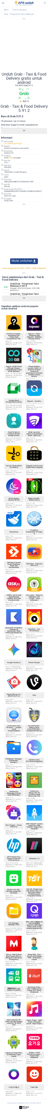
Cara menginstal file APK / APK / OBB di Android (24, 268)
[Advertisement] (24, 46)
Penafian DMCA (35, 1103)
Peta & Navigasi (19, 10)
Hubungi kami (12, 1103)
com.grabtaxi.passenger (13, 143)
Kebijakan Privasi (23, 1103)
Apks (6, 10)
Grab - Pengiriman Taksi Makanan (19, 14)
